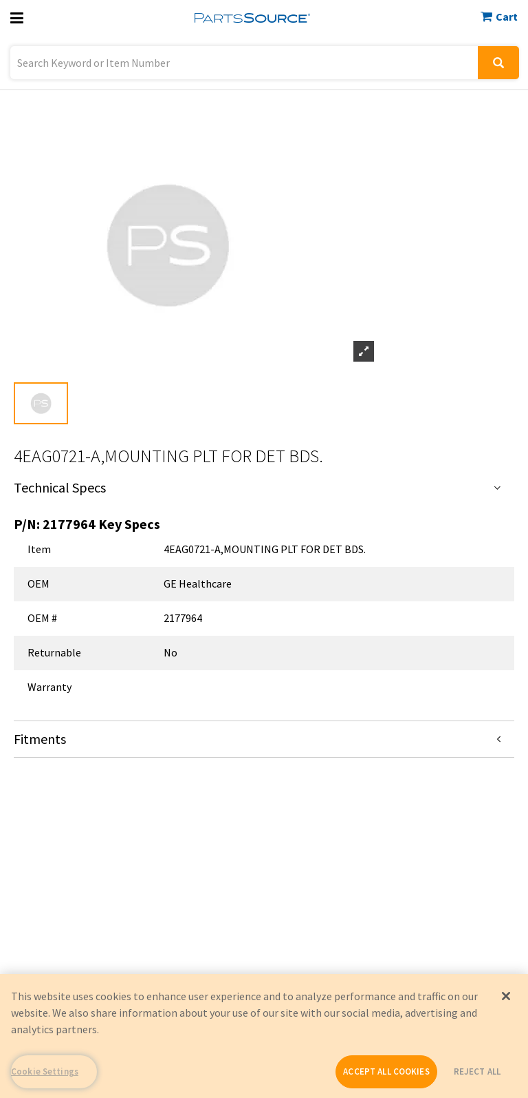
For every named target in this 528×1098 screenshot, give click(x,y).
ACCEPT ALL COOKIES (386, 1071)
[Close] (506, 996)
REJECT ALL (477, 1071)
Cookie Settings (44, 1071)
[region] (264, 1036)
